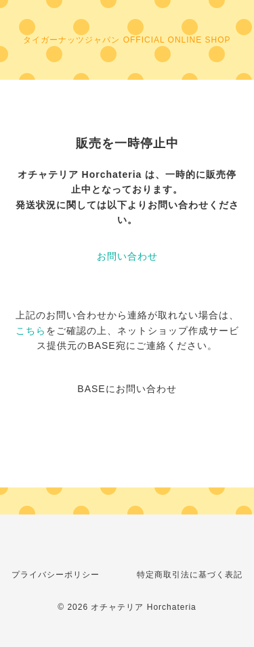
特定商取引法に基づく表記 (189, 574)
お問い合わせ (127, 256)
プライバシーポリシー (56, 574)
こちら (31, 330)
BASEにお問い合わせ (126, 388)
